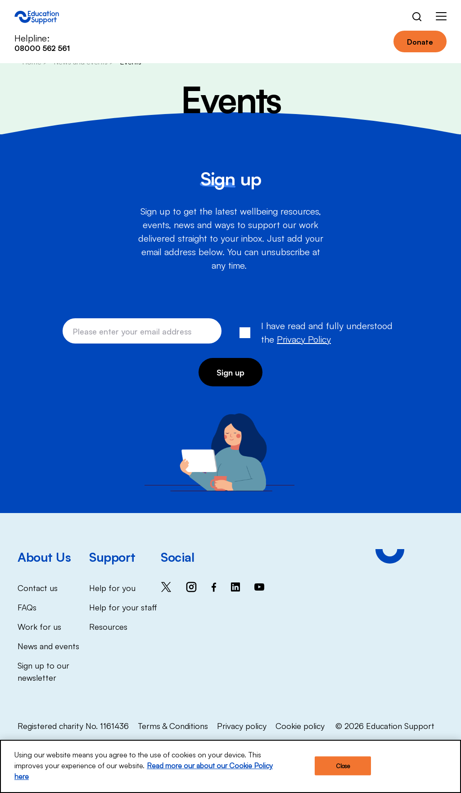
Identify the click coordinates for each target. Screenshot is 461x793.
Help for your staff (123, 607)
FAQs (27, 607)
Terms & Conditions (173, 725)
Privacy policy (242, 725)
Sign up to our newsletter (43, 671)
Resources (108, 626)
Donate (420, 41)
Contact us (38, 587)
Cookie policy (300, 725)
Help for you (112, 587)
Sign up (230, 372)
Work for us (39, 626)
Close (343, 767)
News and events (48, 645)
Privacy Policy (304, 338)
